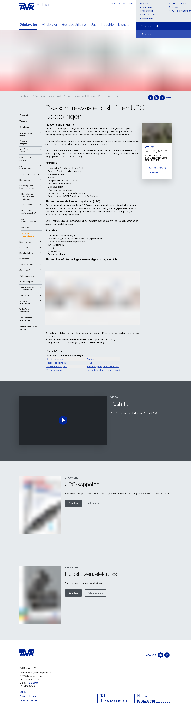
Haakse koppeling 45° (56, 362)
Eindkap (90, 359)
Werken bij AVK (147, 14)
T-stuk (89, 362)
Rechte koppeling (54, 359)
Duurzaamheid (147, 18)
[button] (30, 134)
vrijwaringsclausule (28, 700)
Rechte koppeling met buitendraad (103, 366)
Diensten (124, 25)
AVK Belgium (25, 96)
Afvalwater (49, 25)
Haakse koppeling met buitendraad (103, 370)
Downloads (146, 7)
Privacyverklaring (27, 696)
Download (73, 503)
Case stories (146, 11)
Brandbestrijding (74, 25)
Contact (144, 3)
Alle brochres (94, 503)
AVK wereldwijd (126, 3)
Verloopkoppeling (54, 370)
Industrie (107, 25)
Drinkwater (28, 25)
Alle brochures (95, 592)
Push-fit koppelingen (108, 96)
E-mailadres (32, 682)
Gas (94, 25)
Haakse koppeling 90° (56, 366)
